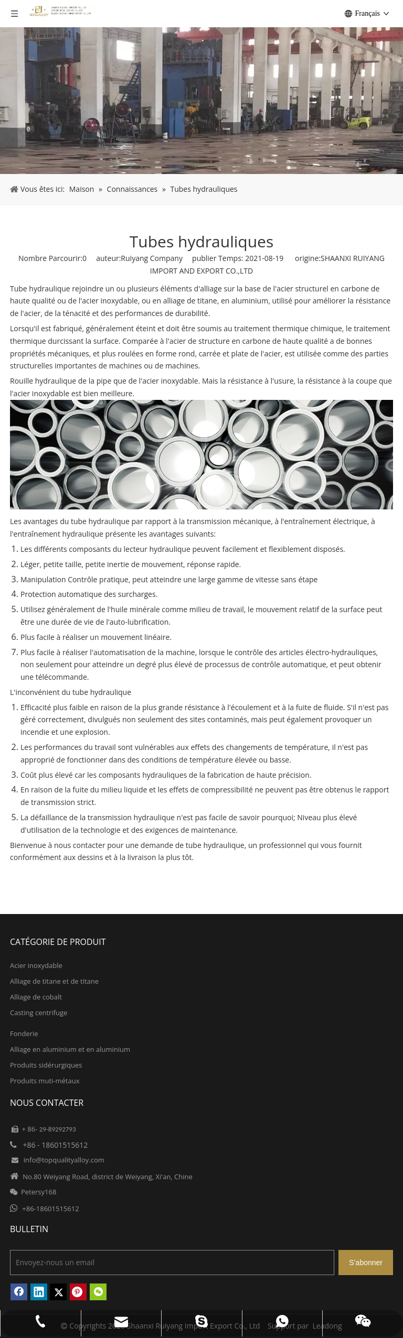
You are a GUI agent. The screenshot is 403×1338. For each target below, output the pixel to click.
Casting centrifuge (38, 1012)
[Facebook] (18, 1291)
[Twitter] (58, 1291)
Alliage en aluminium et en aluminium (70, 1049)
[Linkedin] (38, 1291)
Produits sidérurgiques (46, 1065)
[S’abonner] (365, 1262)
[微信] (98, 1291)
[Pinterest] (78, 1291)
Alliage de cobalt (36, 997)
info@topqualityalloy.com (64, 1160)
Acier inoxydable (36, 965)
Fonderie (24, 1033)
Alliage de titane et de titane (54, 981)
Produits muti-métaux (44, 1080)
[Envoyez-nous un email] (172, 1262)
